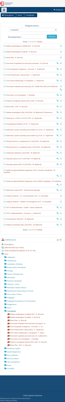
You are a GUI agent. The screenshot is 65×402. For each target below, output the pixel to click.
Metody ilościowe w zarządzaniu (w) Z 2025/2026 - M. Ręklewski (27, 141)
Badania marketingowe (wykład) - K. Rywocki (21, 52)
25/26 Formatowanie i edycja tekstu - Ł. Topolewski (23, 75)
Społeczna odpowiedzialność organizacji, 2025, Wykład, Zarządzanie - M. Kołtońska (33, 181)
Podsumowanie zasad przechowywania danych (15, 398)
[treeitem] (32, 244)
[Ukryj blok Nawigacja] (58, 240)
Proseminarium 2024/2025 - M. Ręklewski (20, 219)
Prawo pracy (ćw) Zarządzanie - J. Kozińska (20, 95)
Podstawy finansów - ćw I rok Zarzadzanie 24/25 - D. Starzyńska (27, 196)
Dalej (40, 42)
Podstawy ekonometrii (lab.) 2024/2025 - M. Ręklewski (24, 225)
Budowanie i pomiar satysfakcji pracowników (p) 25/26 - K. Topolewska (29, 135)
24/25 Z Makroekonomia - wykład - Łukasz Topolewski (24, 207)
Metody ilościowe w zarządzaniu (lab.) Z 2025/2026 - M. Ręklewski (28, 147)
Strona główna (9, 244)
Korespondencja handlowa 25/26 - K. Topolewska (22, 124)
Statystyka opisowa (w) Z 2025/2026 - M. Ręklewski (23, 159)
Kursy (6, 254)
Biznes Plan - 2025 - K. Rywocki (17, 107)
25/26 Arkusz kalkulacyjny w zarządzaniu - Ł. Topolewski (25, 81)
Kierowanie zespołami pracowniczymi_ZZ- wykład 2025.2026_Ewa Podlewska (32, 86)
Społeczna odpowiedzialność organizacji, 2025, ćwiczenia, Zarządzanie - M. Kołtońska (29, 171)
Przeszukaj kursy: (15, 37)
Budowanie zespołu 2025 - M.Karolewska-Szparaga (23, 190)
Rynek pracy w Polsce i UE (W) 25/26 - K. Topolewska (24, 118)
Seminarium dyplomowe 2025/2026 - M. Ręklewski (23, 153)
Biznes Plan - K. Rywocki (14, 57)
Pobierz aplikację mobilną (8, 400)
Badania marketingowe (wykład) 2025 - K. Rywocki (23, 46)
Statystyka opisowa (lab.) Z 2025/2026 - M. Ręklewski (24, 164)
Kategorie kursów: (32, 26)
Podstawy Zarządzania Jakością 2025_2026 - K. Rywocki (24, 101)
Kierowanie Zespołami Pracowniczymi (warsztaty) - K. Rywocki (27, 63)
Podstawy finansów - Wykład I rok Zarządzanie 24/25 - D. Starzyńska (28, 202)
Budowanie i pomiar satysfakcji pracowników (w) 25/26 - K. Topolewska (30, 130)
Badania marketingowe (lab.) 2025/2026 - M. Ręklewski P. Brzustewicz (29, 112)
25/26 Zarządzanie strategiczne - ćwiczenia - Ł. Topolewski (25, 69)
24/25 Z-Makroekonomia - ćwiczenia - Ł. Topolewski (23, 213)
